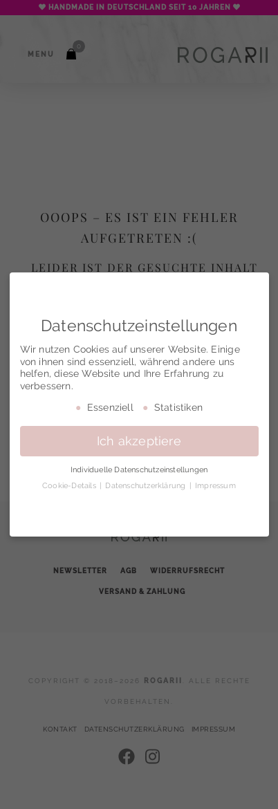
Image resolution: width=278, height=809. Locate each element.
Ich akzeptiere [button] (139, 441)
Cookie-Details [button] (70, 485)
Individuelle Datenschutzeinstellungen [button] (139, 469)
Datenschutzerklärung (146, 485)
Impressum (215, 485)
